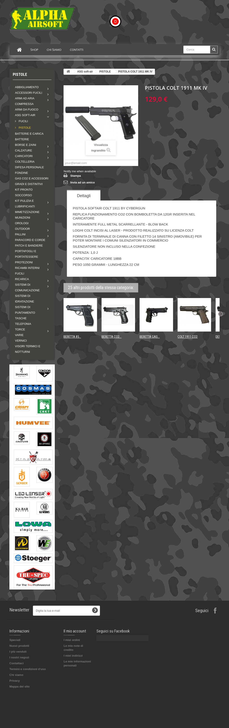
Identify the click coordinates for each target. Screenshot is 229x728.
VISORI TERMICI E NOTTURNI (27, 349)
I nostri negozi (19, 657)
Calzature (23, 150)
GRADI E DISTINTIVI (29, 184)
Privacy (14, 680)
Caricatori (24, 156)
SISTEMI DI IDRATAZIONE (24, 298)
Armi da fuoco (26, 109)
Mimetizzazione (27, 212)
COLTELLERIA (24, 161)
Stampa (75, 175)
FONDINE (21, 173)
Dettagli (84, 196)
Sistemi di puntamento (25, 309)
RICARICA (22, 279)
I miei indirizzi (73, 655)
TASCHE (21, 318)
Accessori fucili (28, 92)
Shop (34, 49)
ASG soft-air (25, 115)
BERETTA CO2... (111, 337)
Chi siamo (54, 49)
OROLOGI (22, 223)
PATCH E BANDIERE (29, 245)
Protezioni (24, 262)
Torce (20, 329)
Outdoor (22, 228)
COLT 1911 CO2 (187, 337)
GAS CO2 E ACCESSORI (32, 178)
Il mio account (75, 631)
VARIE (19, 335)
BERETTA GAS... (150, 337)
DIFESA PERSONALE (29, 167)
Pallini (20, 234)
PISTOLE (24, 127)
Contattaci (16, 663)
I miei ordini (72, 640)
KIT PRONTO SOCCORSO (24, 192)
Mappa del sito (19, 686)
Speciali (14, 640)
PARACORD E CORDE (30, 240)
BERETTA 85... (72, 337)
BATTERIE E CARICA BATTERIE (29, 136)
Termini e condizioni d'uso (27, 669)
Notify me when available (80, 171)
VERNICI (21, 340)
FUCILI (23, 121)
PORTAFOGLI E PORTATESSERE (26, 253)
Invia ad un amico (82, 182)
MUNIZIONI (22, 217)
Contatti (76, 49)
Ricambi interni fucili (27, 270)
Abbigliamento (27, 87)
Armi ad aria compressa (24, 101)
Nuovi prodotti (19, 645)
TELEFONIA (23, 324)
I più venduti (18, 651)
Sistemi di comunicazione (27, 287)
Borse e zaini (25, 145)
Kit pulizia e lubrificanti (25, 203)
